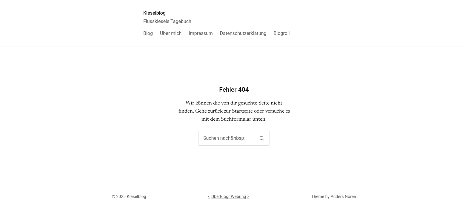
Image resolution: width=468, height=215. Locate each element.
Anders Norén (343, 196)
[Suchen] (262, 138)
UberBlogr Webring (228, 196)
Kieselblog (154, 13)
